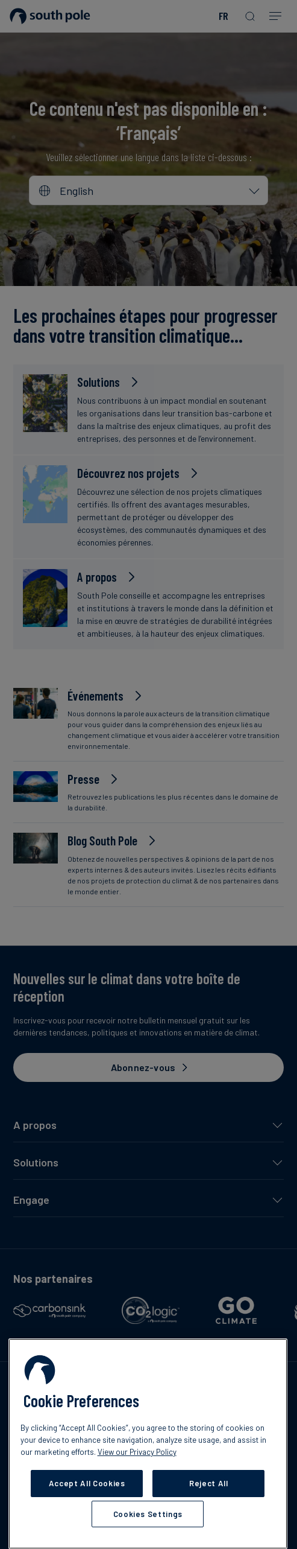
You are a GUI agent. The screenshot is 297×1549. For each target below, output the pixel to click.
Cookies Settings (148, 1514)
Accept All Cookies (87, 1483)
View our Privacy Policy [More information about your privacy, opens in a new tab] (137, 1452)
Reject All (208, 1483)
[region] (147, 1443)
